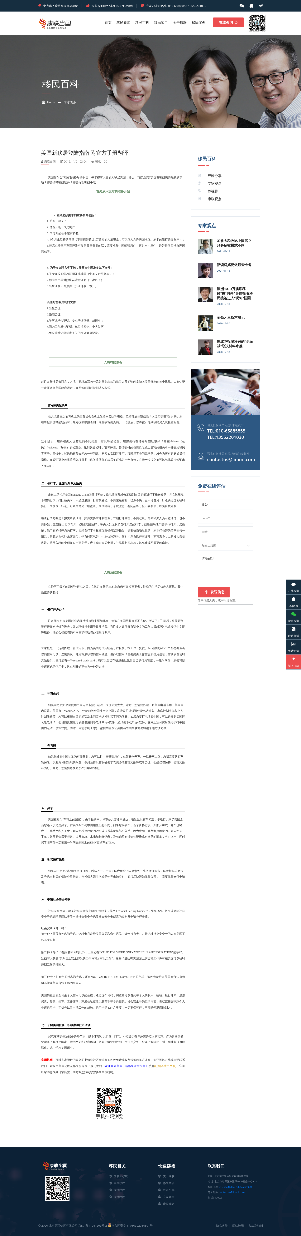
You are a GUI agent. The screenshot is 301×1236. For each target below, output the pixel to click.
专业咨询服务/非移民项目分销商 (112, 6)
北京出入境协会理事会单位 (60, 6)
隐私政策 (222, 1226)
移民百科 (142, 23)
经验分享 (215, 176)
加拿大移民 (121, 1176)
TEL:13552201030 (226, 437)
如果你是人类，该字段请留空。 (218, 600)
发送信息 (214, 592)
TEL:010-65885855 (226, 431)
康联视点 (215, 199)
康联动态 (168, 1204)
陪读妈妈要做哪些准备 (234, 265)
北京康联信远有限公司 (63, 1225)
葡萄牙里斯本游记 (231, 317)
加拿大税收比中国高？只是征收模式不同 (234, 243)
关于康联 (180, 23)
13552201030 (197, 6)
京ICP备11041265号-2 (92, 1225)
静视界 (213, 191)
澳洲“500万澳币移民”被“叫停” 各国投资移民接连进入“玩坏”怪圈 (235, 293)
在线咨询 (228, 22)
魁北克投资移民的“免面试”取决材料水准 (235, 343)
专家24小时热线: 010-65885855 (166, 6)
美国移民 (119, 1183)
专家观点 (70, 102)
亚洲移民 (119, 1197)
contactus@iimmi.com (231, 459)
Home (51, 102)
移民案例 (199, 23)
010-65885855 (227, 1187)
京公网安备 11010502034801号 (130, 1225)
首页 (108, 23)
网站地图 (238, 1226)
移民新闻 (123, 23)
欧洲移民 (119, 1190)
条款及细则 (255, 1226)
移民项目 (161, 23)
